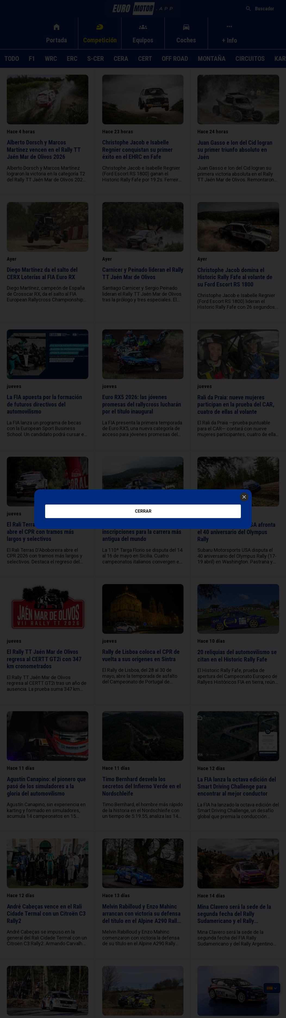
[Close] (244, 497)
